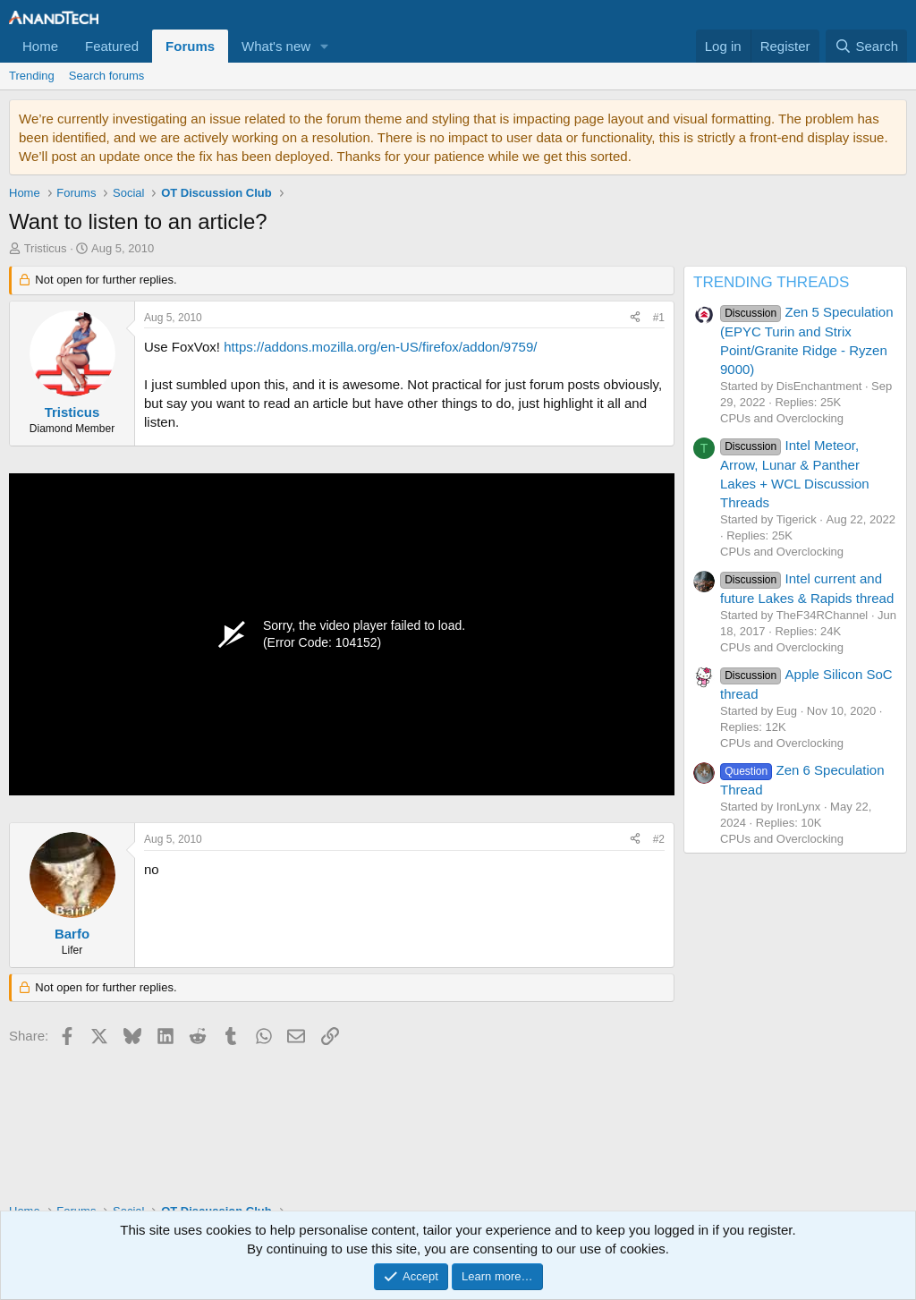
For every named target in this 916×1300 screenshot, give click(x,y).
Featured (112, 46)
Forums (190, 46)
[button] (324, 46)
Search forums (107, 75)
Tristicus (45, 248)
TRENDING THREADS (771, 282)
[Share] (635, 318)
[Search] (866, 46)
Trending (32, 75)
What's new (276, 46)
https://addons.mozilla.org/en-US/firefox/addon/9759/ (380, 346)
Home (40, 46)
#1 (659, 317)
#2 (659, 839)
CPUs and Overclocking (782, 418)
